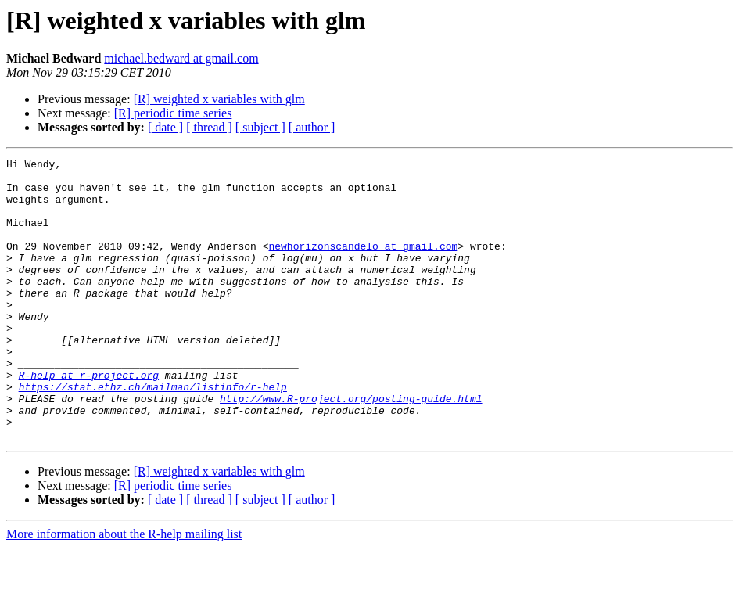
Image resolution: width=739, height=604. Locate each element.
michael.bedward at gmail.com (181, 58)
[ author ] (312, 127)
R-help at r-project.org (89, 419)
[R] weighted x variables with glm (219, 99)
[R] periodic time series (173, 113)
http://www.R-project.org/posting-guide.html (351, 447)
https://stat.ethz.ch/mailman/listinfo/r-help (153, 433)
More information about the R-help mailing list (124, 590)
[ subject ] (260, 127)
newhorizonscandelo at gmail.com (362, 264)
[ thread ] (209, 127)
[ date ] (165, 127)
